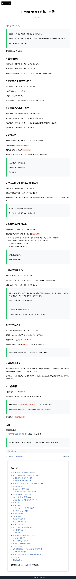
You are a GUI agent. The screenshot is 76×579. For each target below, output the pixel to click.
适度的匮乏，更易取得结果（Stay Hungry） (27, 500)
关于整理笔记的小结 (19, 530)
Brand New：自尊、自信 (38, 12)
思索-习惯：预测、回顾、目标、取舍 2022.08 (28, 483)
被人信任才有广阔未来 (20, 541)
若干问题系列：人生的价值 (22, 494)
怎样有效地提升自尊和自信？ (18, 434)
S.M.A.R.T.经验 (18, 524)
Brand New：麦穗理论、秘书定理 (24, 472)
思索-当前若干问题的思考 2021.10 (24, 491)
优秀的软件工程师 (19, 519)
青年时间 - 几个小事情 (20, 511)
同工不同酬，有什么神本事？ (22, 527)
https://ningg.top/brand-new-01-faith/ (23, 451)
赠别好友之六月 (18, 486)
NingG (4, 3)
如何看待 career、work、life (22, 481)
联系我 (67, 456)
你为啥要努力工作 (19, 533)
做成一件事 (16, 505)
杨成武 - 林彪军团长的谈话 (22, 543)
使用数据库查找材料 (19, 552)
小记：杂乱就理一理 (19, 522)
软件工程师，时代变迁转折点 (22, 478)
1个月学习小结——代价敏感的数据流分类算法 (28, 549)
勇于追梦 (16, 502)
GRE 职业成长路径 (19, 538)
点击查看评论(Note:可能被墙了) (15, 457)
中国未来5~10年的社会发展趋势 (23, 508)
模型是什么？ (17, 557)
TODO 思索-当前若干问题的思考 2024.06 (26, 475)
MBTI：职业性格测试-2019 (22, 497)
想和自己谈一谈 (18, 513)
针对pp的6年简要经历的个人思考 (24, 535)
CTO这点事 (17, 516)
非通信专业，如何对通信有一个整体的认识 (27, 554)
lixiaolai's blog (17, 560)
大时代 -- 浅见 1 (18, 546)
